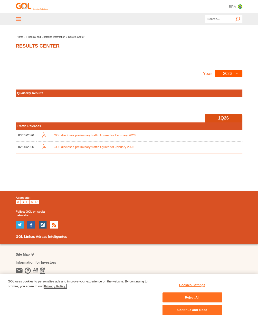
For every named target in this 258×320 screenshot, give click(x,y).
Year (207, 73)
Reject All (192, 297)
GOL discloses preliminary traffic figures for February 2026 (94, 135)
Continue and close (192, 310)
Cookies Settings (192, 285)
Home (20, 37)
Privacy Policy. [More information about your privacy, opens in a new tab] (55, 286)
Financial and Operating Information (45, 37)
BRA (235, 6)
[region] (129, 297)
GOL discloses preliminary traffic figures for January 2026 (94, 147)
